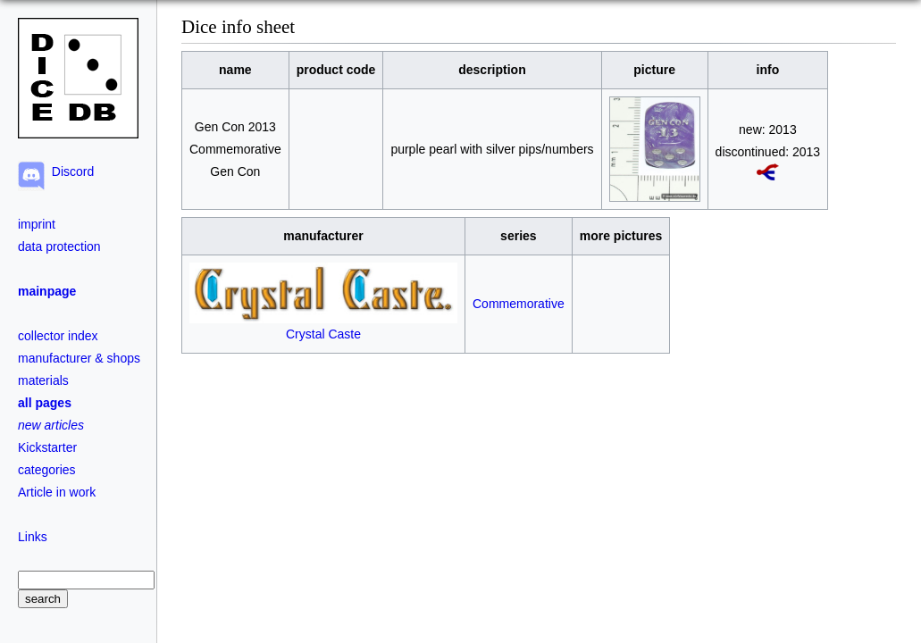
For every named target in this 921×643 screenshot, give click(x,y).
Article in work (57, 492)
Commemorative (519, 303)
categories (47, 470)
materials (43, 380)
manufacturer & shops (79, 358)
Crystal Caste (323, 326)
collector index (58, 336)
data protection (59, 246)
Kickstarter (47, 447)
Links (32, 537)
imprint (36, 224)
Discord (69, 171)
